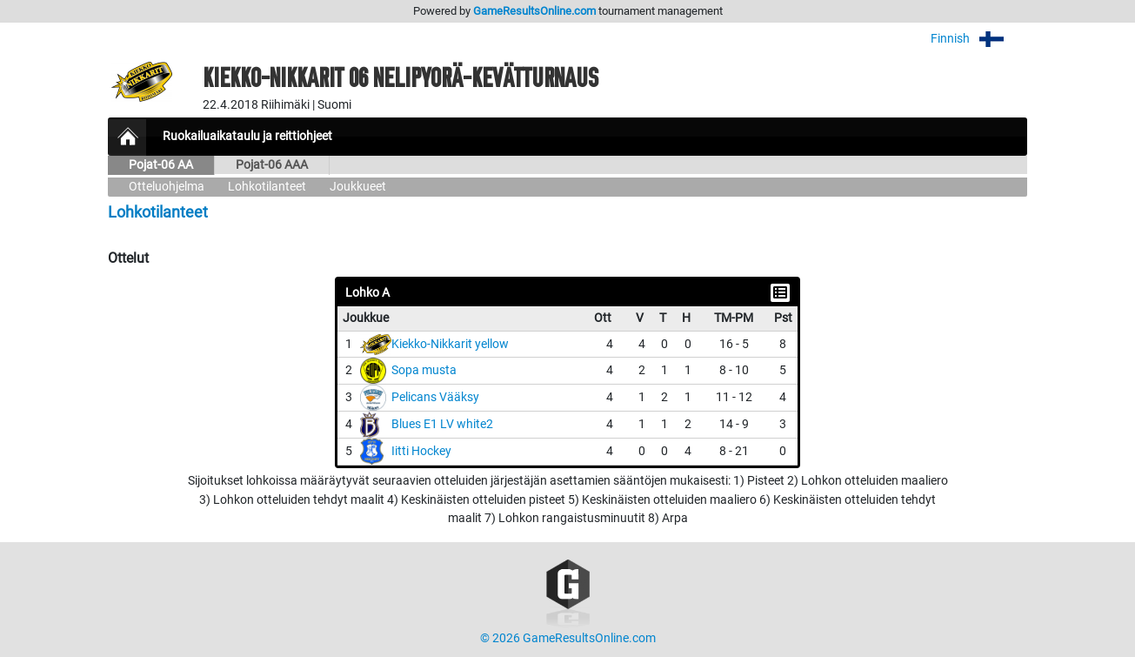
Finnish (979, 38)
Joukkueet (358, 186)
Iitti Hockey (421, 451)
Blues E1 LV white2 (442, 424)
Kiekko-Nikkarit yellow (450, 344)
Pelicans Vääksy (435, 397)
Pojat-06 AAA (272, 165)
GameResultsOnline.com (534, 10)
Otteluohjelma (166, 186)
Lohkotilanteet (267, 186)
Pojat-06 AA (161, 165)
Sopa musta (424, 370)
